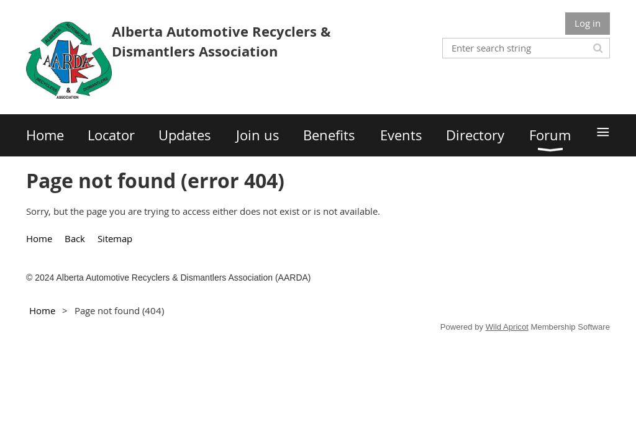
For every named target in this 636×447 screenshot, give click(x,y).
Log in (588, 23)
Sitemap (115, 238)
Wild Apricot (507, 327)
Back (75, 238)
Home (39, 238)
